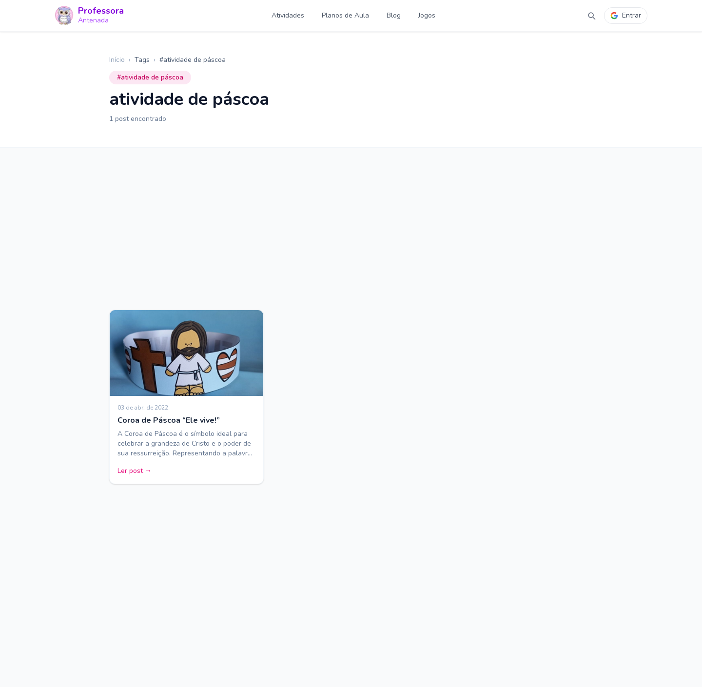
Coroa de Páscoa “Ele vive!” (168, 420)
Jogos (426, 15)
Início (117, 59)
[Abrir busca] (591, 15)
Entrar (625, 15)
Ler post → (134, 470)
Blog (394, 15)
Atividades (288, 15)
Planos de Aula (345, 15)
